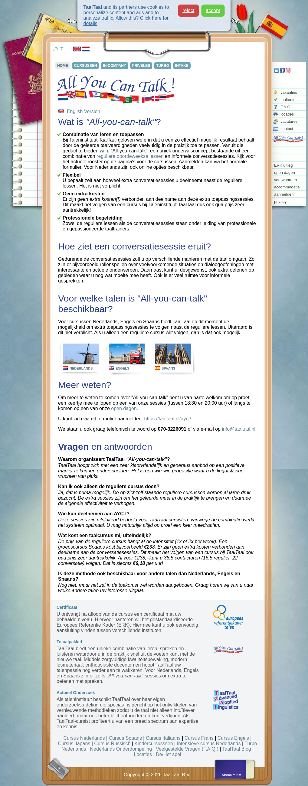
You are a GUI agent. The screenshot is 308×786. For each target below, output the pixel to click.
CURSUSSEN (86, 66)
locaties (287, 114)
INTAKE (184, 66)
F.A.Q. (285, 107)
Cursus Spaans (125, 738)
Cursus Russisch (112, 743)
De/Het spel (168, 754)
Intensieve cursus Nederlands (209, 743)
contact (286, 128)
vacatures (288, 121)
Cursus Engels (233, 738)
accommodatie (287, 187)
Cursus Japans (74, 743)
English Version (79, 111)
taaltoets (287, 99)
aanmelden (283, 194)
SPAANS (168, 368)
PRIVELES (143, 66)
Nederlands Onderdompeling (121, 749)
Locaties (143, 754)
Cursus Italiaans (163, 738)
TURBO (164, 66)
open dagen (284, 172)
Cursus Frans (199, 738)
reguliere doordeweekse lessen (130, 156)
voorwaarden (285, 180)
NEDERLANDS (81, 368)
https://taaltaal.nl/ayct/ (167, 418)
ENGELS (122, 368)
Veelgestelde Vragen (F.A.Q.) (187, 749)
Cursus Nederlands (84, 738)
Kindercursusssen (153, 743)
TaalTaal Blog (236, 749)
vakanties (288, 92)
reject (188, 10)
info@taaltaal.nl (238, 429)
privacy (280, 201)
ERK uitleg (283, 165)
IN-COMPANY (115, 66)
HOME (63, 66)
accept (213, 10)
